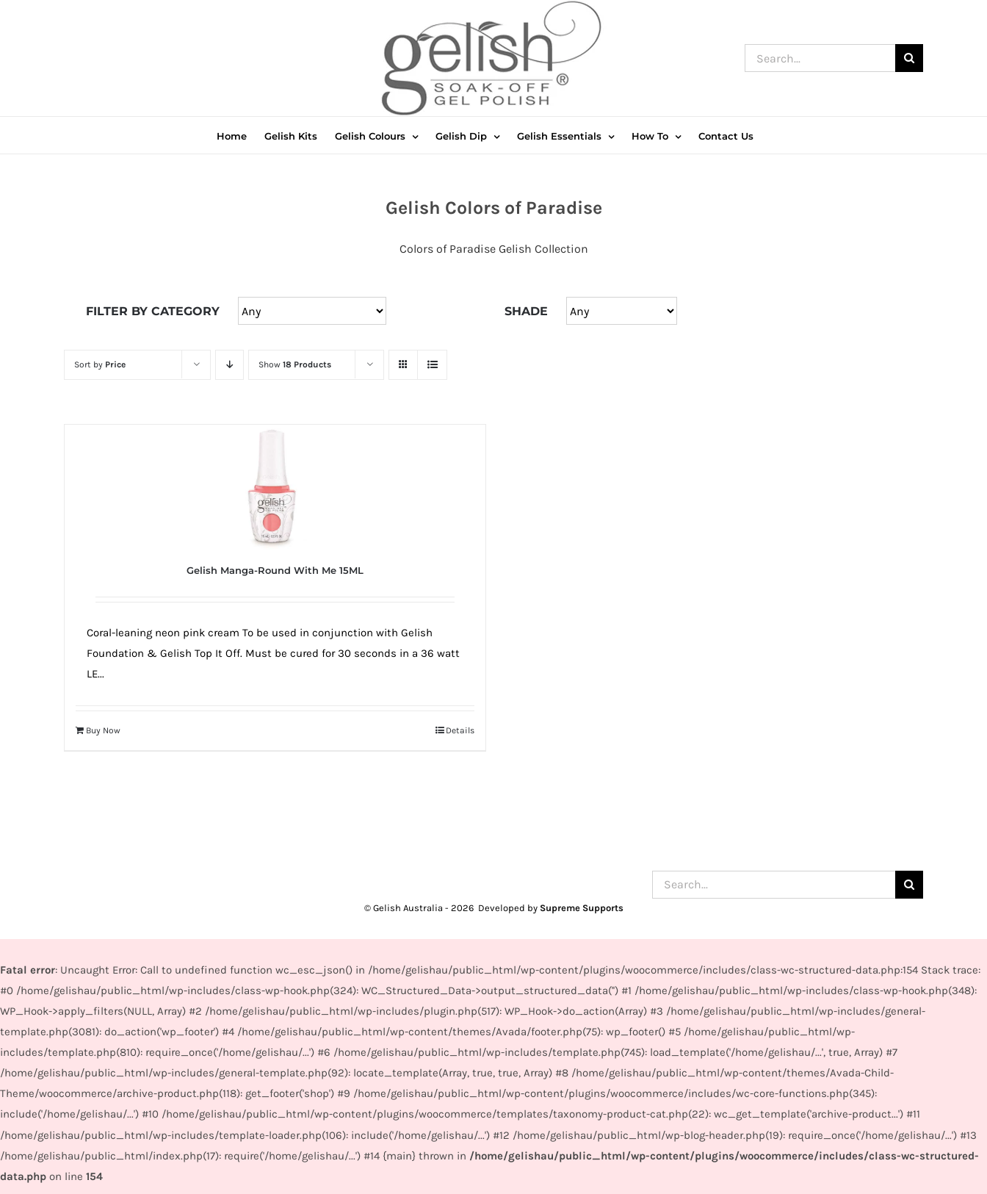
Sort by (100, 364)
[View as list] (432, 364)
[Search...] (820, 58)
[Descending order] (229, 365)
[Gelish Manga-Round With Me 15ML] (275, 487)
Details (460, 730)
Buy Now (103, 730)
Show (294, 364)
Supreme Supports (581, 907)
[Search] (909, 58)
